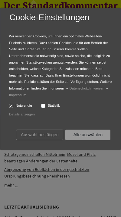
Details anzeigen (22, 114)
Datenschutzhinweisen (87, 88)
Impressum (17, 95)
